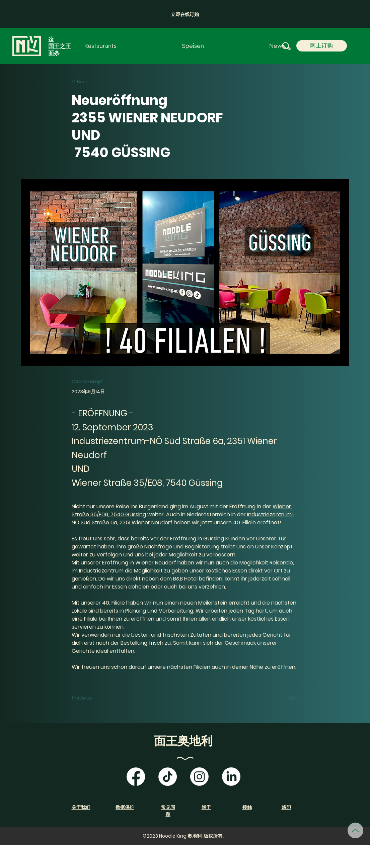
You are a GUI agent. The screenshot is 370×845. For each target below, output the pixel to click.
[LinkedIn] (231, 776)
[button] (185, 14)
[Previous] (94, 698)
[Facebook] (136, 776)
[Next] (282, 698)
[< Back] (94, 82)
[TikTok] (167, 776)
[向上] (355, 830)
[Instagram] (199, 776)
